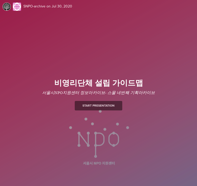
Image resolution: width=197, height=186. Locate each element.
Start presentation (98, 105)
